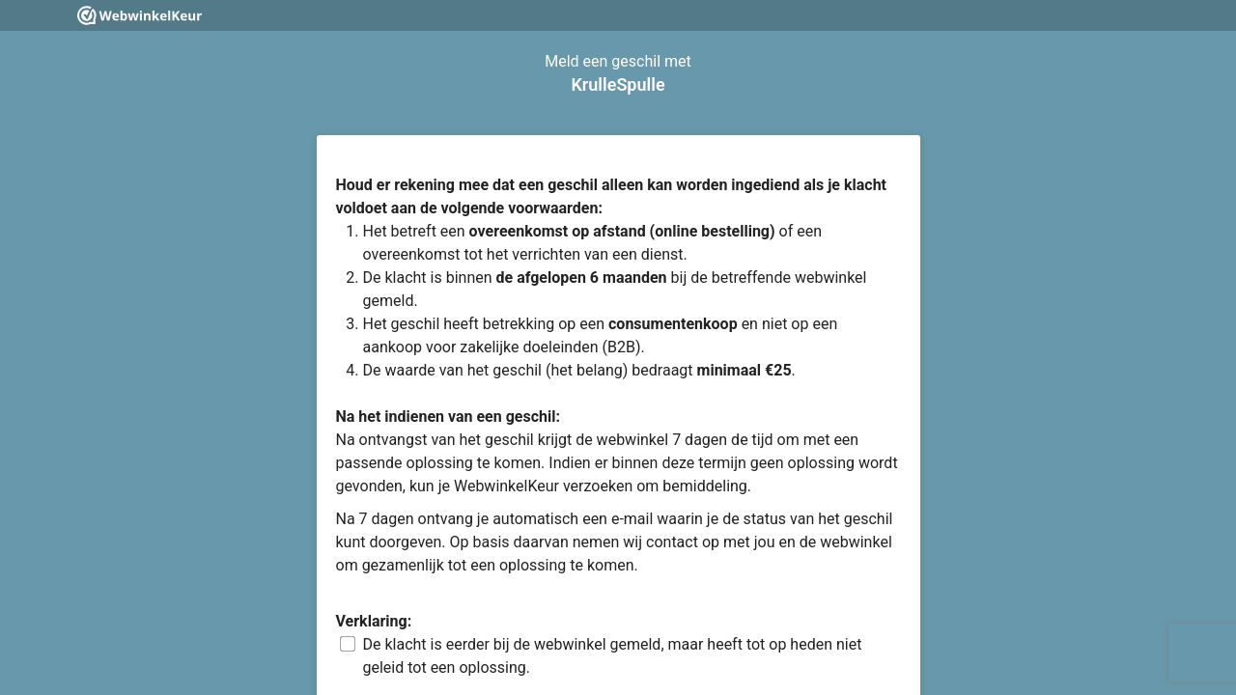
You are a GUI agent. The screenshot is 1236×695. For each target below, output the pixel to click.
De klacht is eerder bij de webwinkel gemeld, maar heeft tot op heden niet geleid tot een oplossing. (612, 656)
